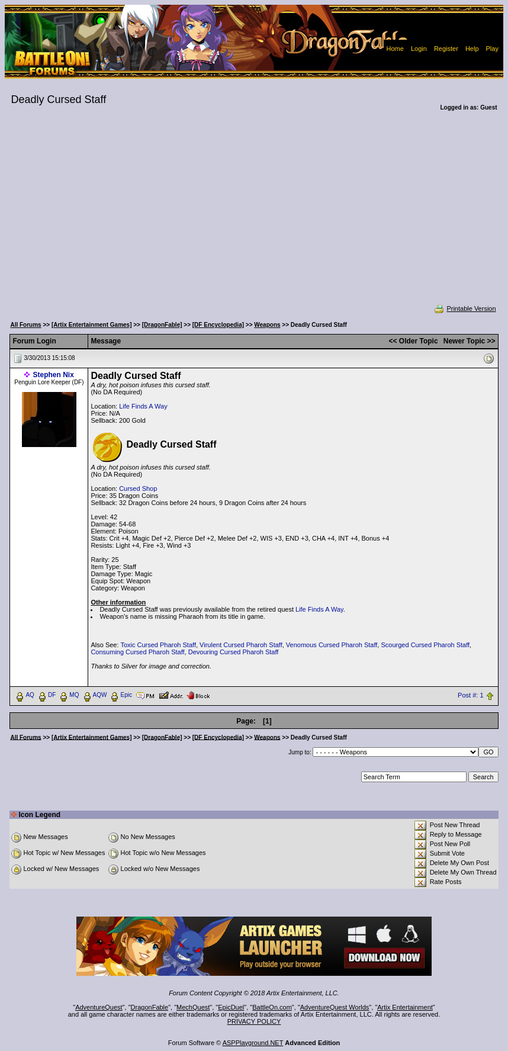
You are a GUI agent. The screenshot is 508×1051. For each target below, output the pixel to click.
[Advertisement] (254, 215)
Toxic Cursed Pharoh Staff (158, 644)
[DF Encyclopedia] (218, 325)
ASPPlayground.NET (253, 1042)
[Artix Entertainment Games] (92, 325)
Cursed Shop (138, 488)
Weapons (267, 325)
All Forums (25, 325)
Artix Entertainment (405, 1007)
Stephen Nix (53, 375)
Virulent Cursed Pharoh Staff (241, 644)
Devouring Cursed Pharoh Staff (233, 651)
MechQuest (193, 1007)
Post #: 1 (470, 695)
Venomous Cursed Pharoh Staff (332, 644)
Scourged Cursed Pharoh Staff (425, 644)
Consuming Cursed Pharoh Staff (137, 651)
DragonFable (150, 1007)
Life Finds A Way (143, 406)
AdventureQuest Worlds (334, 1007)
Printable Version (464, 308)
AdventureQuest (99, 1007)
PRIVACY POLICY (254, 1021)
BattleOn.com (272, 1007)
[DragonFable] (162, 325)
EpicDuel (231, 1007)
